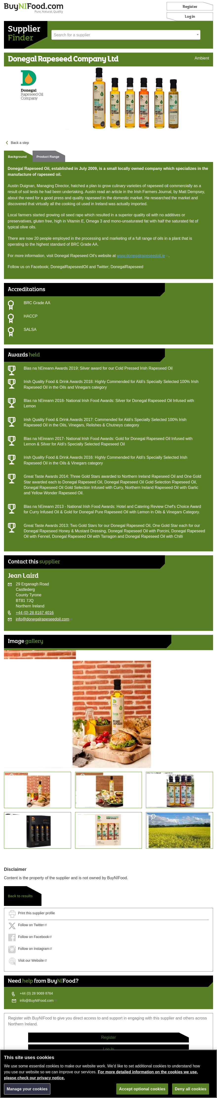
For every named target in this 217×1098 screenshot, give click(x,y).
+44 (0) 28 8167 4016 (35, 613)
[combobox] (125, 35)
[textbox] (126, 35)
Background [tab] (17, 157)
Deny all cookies (190, 1091)
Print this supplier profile (36, 913)
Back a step (20, 143)
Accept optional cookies (142, 1091)
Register (190, 7)
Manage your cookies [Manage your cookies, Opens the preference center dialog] (27, 1091)
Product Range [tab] (48, 157)
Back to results (20, 896)
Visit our (32, 960)
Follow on (32, 925)
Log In (108, 1049)
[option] (108, 709)
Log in (190, 17)
